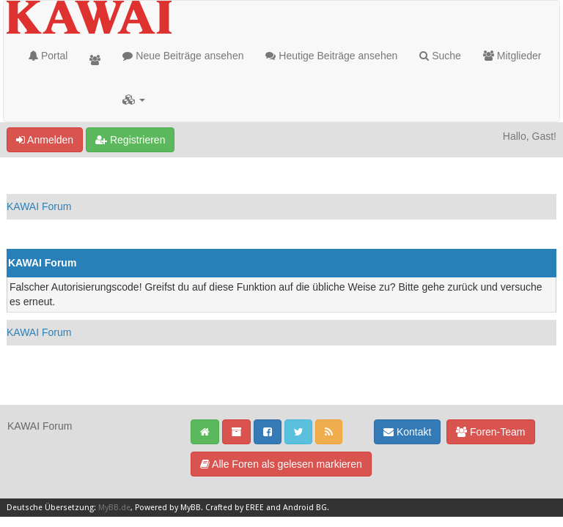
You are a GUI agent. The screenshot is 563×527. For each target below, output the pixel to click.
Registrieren (130, 140)
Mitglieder (512, 55)
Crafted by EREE (234, 507)
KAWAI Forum (39, 206)
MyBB (190, 507)
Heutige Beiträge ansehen (331, 55)
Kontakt (407, 432)
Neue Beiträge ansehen (182, 55)
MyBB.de (114, 507)
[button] (133, 100)
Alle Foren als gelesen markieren (281, 464)
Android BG (305, 507)
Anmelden (44, 140)
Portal (48, 55)
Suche (440, 55)
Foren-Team (490, 432)
